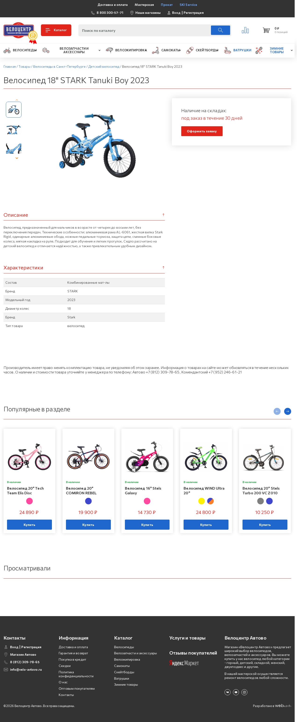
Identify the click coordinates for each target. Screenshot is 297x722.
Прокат (167, 5)
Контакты (66, 691)
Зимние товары (126, 681)
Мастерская (144, 5)
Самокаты (122, 662)
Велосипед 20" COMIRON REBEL (81, 490)
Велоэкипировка (127, 656)
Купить (30, 525)
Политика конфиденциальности (76, 671)
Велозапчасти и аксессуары (135, 650)
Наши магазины (148, 13)
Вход (176, 13)
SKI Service (188, 5)
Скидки (65, 662)
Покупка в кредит (72, 656)
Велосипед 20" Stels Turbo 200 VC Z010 (261, 490)
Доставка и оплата (113, 5)
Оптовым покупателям (77, 685)
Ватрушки (121, 675)
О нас (63, 679)
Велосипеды (124, 644)
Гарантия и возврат (73, 650)
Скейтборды (124, 669)
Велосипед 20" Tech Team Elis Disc (25, 490)
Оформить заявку (202, 131)
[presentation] (17, 100)
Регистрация (194, 13)
